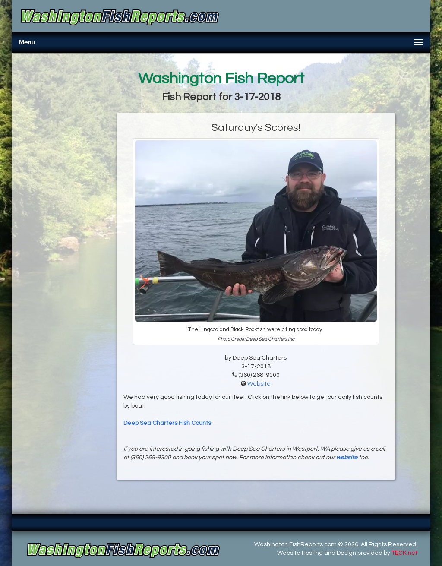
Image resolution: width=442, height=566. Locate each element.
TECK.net (404, 553)
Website (259, 384)
